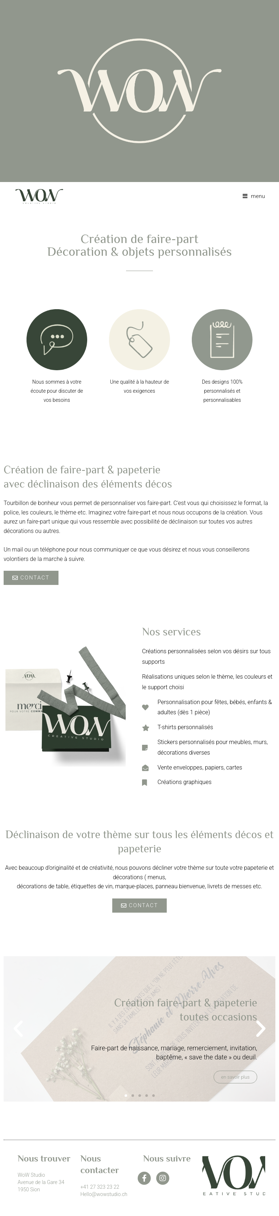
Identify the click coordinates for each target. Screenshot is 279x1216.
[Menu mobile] (251, 196)
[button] (18, 1029)
